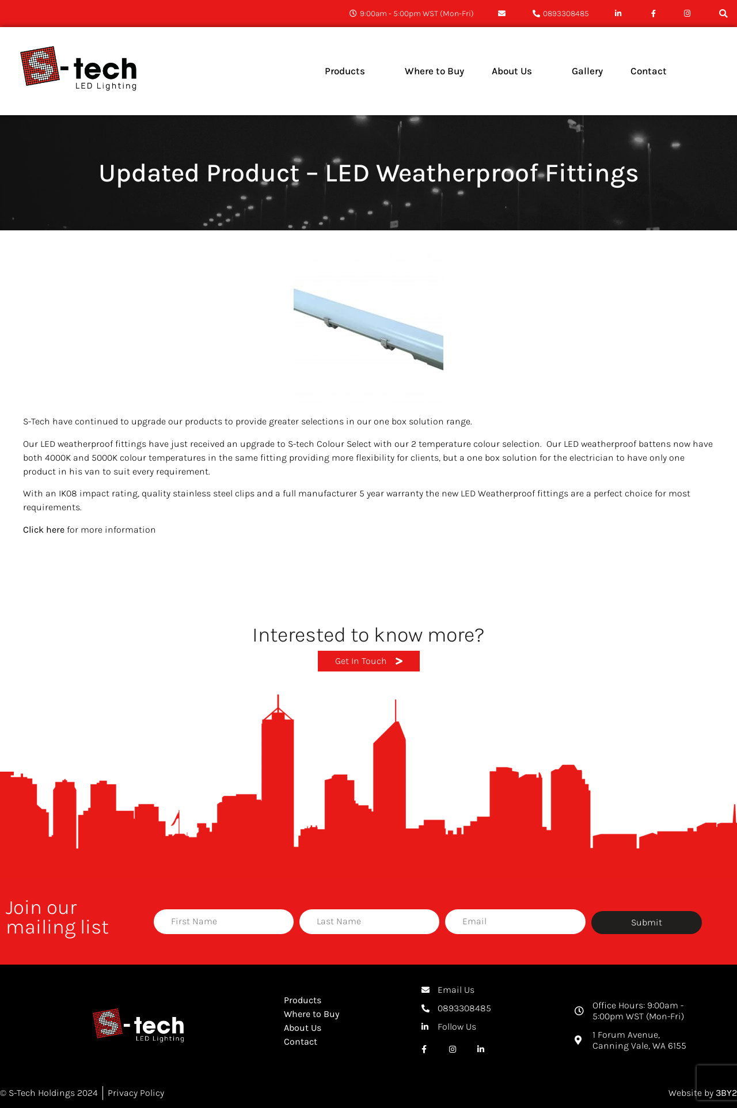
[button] (723, 13)
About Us (302, 1027)
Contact (300, 1041)
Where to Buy (311, 1013)
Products (302, 1000)
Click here (43, 529)
